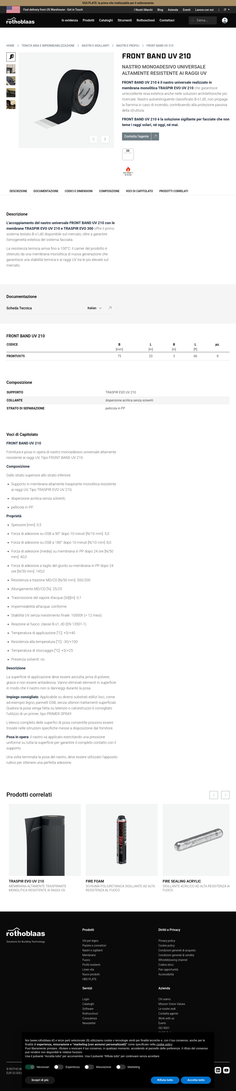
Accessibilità (166, 974)
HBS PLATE (89, 979)
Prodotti (88, 20)
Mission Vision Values (171, 1004)
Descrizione (18, 191)
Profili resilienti (91, 964)
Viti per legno (90, 940)
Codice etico (166, 964)
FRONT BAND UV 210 (159, 45)
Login (85, 999)
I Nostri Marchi (143, 9)
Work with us (166, 1018)
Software (87, 1008)
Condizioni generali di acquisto (177, 950)
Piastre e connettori (94, 945)
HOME (10, 45)
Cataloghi (88, 1004)
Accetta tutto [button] (196, 1080)
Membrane (89, 955)
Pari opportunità (168, 969)
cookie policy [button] (164, 1044)
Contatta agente (168, 1013)
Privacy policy (166, 940)
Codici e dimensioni (79, 191)
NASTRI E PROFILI (127, 45)
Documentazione (45, 191)
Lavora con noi (204, 9)
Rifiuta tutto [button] (165, 1080)
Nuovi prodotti (91, 974)
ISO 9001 (164, 1028)
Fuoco (86, 960)
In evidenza (70, 20)
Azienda (173, 9)
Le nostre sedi (167, 1008)
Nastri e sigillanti (92, 950)
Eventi (187, 9)
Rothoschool (90, 1013)
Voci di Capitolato (139, 191)
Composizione (109, 191)
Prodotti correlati (173, 191)
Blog (160, 9)
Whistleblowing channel (173, 960)
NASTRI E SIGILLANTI (95, 45)
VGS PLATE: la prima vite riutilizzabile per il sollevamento (118, 3)
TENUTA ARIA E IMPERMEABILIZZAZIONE (48, 45)
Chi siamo (164, 999)
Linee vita (88, 969)
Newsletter (89, 1023)
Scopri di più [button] (39, 1080)
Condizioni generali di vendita (176, 955)
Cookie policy (166, 945)
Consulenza (89, 1018)
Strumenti (125, 20)
